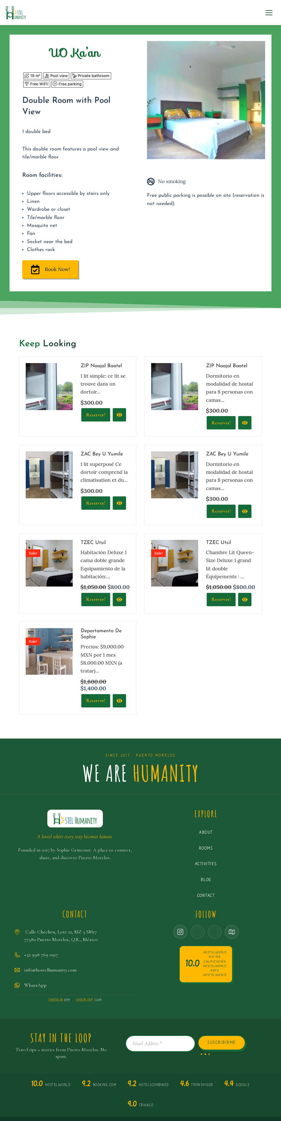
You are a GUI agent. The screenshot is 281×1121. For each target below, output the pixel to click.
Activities (206, 866)
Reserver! (95, 415)
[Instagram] (180, 934)
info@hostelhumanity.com (50, 972)
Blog (206, 881)
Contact (206, 897)
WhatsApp (35, 987)
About (206, 834)
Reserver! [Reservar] (221, 424)
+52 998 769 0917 (41, 956)
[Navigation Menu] (269, 13)
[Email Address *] (160, 1045)
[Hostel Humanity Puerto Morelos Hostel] (15, 12)
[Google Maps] (232, 934)
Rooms (206, 850)
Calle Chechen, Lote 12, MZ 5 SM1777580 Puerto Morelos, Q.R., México (61, 938)
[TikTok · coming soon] (215, 934)
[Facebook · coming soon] (197, 934)
